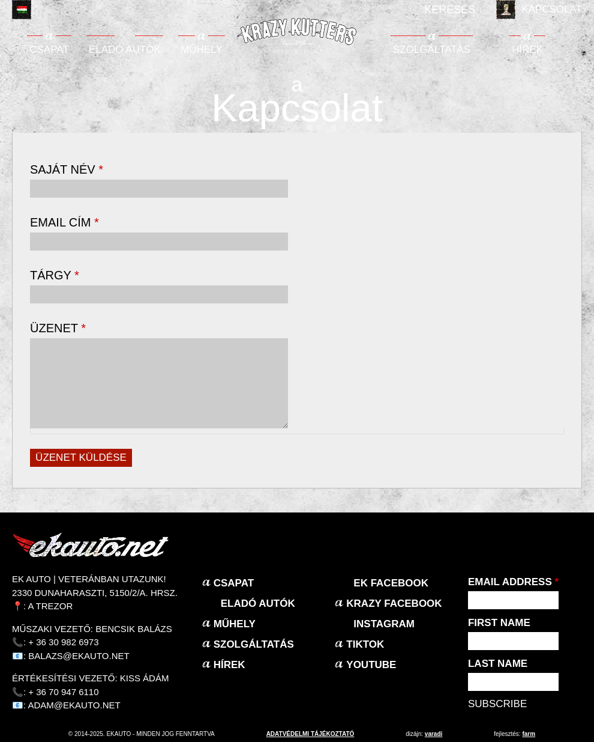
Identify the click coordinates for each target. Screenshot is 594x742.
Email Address (513, 582)
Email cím (64, 222)
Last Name (497, 663)
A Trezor (50, 606)
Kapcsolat (551, 9)
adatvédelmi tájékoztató (310, 734)
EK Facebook (390, 583)
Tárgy (54, 275)
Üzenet (58, 328)
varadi (433, 734)
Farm (528, 734)
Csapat (49, 49)
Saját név (66, 169)
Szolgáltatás (431, 49)
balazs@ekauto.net (78, 656)
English (46, 9)
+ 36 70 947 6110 (63, 692)
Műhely (202, 49)
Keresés (449, 10)
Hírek (527, 49)
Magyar (21, 9)
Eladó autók (125, 49)
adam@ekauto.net (74, 705)
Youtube (371, 665)
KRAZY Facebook (394, 603)
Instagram (384, 624)
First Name (499, 622)
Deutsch (72, 9)
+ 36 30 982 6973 (63, 642)
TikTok (365, 644)
